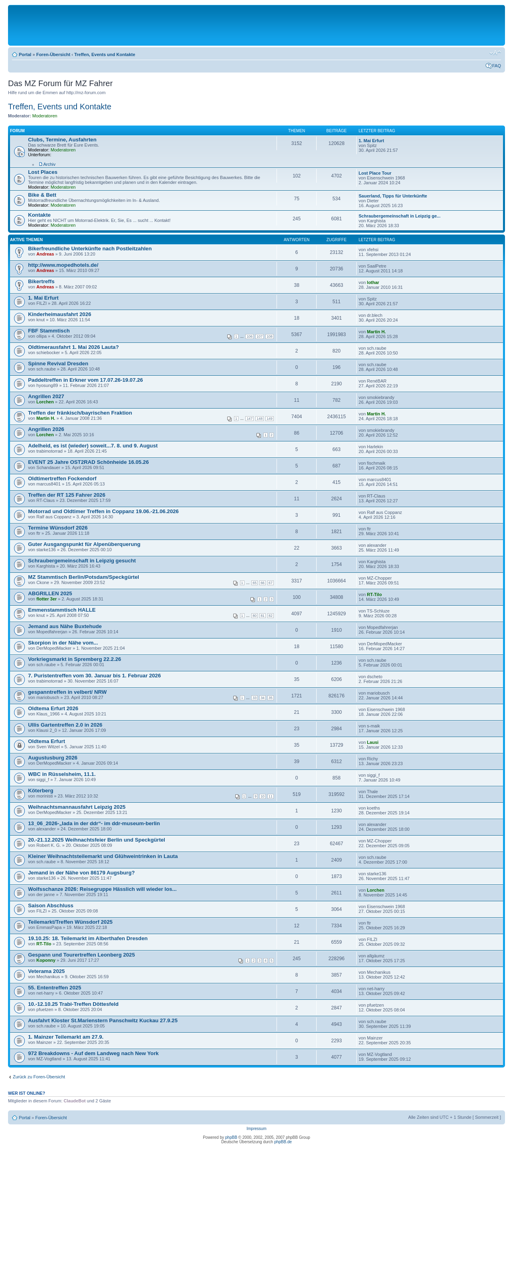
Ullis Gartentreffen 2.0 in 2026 (65, 725)
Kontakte (39, 215)
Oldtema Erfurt (46, 741)
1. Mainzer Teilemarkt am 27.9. (65, 1037)
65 (254, 583)
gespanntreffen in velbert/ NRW (67, 692)
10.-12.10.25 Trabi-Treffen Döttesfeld (73, 1004)
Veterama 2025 (46, 971)
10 (263, 796)
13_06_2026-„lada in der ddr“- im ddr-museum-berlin (94, 823)
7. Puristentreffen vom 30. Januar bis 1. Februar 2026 (94, 676)
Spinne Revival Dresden (58, 364)
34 (263, 698)
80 (254, 616)
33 (254, 698)
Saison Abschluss (50, 905)
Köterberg (40, 791)
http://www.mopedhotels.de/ (63, 265)
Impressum (256, 1128)
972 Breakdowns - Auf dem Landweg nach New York (93, 1053)
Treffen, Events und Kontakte (104, 54)
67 (271, 583)
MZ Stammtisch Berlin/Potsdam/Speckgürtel (83, 577)
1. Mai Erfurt (371, 140)
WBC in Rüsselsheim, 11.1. (62, 774)
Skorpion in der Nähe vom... (63, 643)
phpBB (231, 1137)
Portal (25, 54)
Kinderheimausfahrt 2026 (59, 314)
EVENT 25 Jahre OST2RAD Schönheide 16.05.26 (88, 462)
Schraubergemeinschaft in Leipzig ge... (399, 216)
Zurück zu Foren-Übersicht (39, 1076)
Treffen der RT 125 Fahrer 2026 (66, 495)
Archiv (49, 164)
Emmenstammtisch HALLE (62, 610)
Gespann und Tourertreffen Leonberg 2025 (81, 955)
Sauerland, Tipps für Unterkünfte (393, 195)
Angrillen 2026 (46, 429)
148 (259, 419)
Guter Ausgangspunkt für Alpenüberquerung (84, 544)
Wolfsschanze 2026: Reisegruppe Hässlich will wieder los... (102, 889)
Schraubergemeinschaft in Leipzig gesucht (82, 561)
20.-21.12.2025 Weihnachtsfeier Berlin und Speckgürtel (96, 840)
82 (271, 616)
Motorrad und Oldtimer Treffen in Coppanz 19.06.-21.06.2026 (103, 511)
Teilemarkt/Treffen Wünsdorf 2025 (70, 922)
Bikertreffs (41, 281)
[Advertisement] (256, 25)
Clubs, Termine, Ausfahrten (62, 140)
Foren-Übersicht (53, 54)
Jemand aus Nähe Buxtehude (65, 626)
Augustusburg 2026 (52, 758)
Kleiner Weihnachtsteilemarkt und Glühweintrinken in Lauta (103, 856)
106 (249, 336)
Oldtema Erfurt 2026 (53, 708)
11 (271, 796)
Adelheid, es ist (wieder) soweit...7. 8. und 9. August (93, 446)
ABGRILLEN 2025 (50, 593)
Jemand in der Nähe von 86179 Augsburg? (81, 873)
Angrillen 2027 (46, 396)
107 (259, 336)
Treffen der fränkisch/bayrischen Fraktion (80, 413)
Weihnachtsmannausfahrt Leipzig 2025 (76, 807)
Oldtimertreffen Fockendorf (62, 478)
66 (263, 583)
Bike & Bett (42, 195)
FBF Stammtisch (49, 331)
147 (249, 419)
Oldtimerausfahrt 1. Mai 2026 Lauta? (73, 347)
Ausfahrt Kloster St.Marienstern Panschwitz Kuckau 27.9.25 (103, 1020)
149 (270, 419)
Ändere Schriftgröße (495, 52)
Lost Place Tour (375, 173)
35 (271, 698)
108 (270, 336)
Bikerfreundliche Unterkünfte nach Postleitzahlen (90, 249)
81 (263, 616)
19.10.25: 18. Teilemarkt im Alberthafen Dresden (87, 938)
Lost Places (42, 172)
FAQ (496, 65)
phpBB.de (283, 1142)
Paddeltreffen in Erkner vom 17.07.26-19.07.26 (85, 380)
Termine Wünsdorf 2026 (58, 528)
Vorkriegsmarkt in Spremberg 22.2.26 (74, 659)
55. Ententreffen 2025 (54, 988)
